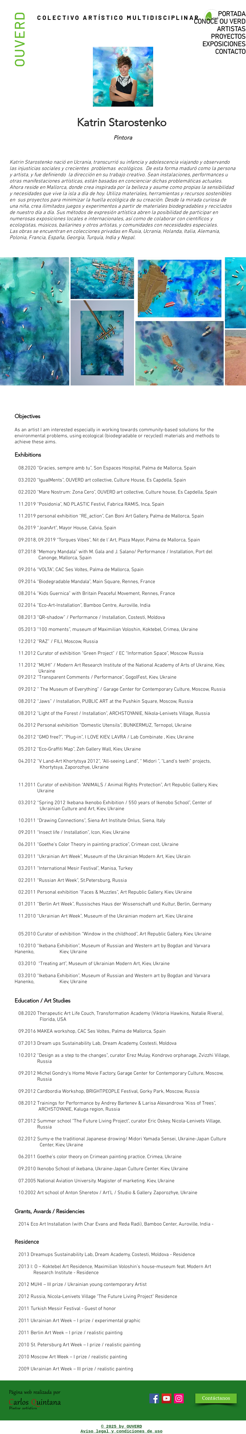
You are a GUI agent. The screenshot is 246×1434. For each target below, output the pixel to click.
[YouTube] (166, 1398)
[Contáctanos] (216, 1398)
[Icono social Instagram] (179, 1398)
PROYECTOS (228, 37)
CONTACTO (230, 52)
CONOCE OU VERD (219, 22)
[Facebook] (154, 1398)
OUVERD (19, 39)
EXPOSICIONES (223, 44)
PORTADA (231, 14)
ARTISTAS (231, 29)
